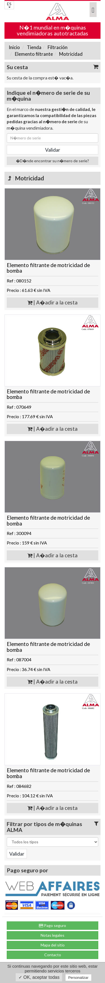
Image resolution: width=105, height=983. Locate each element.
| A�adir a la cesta (52, 302)
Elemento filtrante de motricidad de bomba (48, 268)
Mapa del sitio (53, 945)
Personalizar (78, 977)
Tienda (33, 47)
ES (9, 4)
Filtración (57, 47)
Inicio (14, 47)
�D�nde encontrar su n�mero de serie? (52, 160)
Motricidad (70, 54)
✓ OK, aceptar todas (38, 977)
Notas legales (52, 935)
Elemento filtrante (33, 54)
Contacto (52, 954)
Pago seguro (52, 925)
